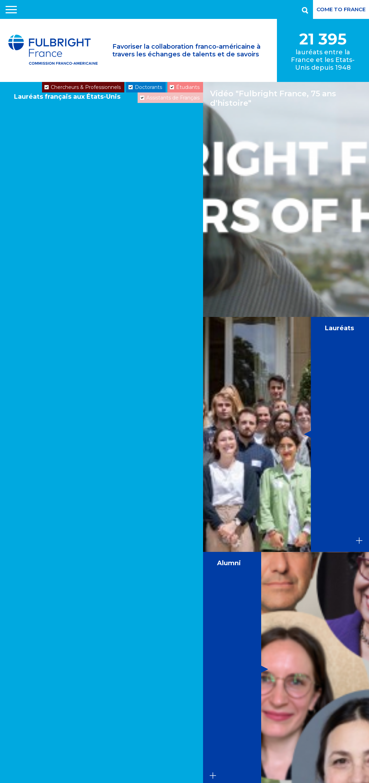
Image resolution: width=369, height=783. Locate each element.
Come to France (340, 9)
